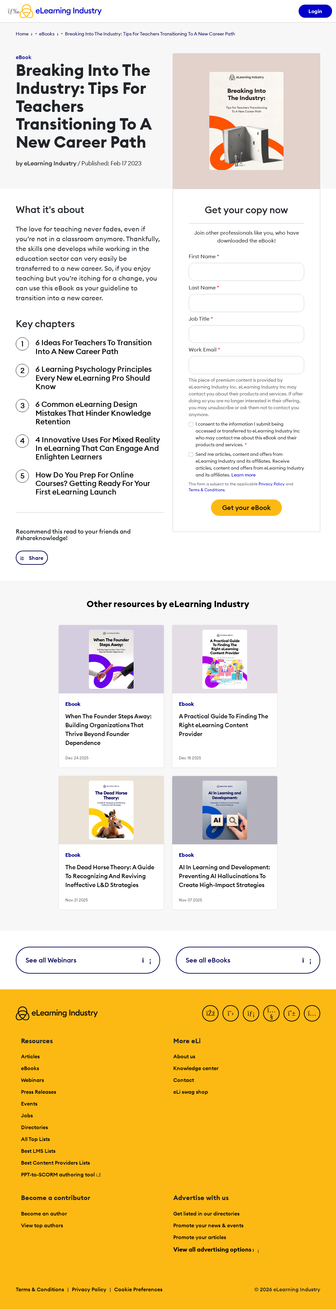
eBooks (46, 34)
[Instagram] (312, 1013)
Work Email (204, 349)
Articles (30, 1056)
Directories (34, 1127)
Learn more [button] (243, 475)
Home (22, 34)
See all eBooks (248, 960)
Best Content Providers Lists (55, 1162)
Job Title (201, 318)
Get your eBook (246, 507)
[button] (32, 558)
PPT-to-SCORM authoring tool (61, 1174)
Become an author (44, 1213)
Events (29, 1103)
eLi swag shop (190, 1091)
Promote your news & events (208, 1225)
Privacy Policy (272, 483)
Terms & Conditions (206, 489)
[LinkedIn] (251, 1013)
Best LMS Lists (38, 1151)
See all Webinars (88, 960)
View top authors (42, 1225)
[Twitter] (230, 1013)
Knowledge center (196, 1068)
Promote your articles (199, 1237)
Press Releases (38, 1091)
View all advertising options (215, 1249)
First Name (204, 256)
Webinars (32, 1080)
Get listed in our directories (206, 1213)
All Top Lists (35, 1139)
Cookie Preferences (138, 1289)
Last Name (204, 287)
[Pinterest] (292, 1013)
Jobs (27, 1115)
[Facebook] (210, 1013)
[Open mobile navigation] (12, 11)
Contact (183, 1080)
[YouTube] (271, 1013)
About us (184, 1056)
